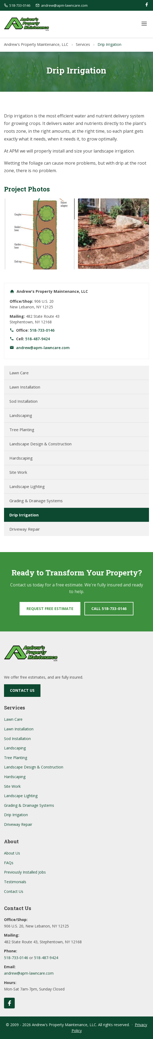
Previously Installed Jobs (25, 872)
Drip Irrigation (24, 514)
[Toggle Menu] (144, 24)
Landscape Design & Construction (40, 443)
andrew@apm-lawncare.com (43, 347)
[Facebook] (146, 5)
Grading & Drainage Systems (36, 500)
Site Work (18, 472)
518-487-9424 (37, 338)
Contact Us (22, 690)
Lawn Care (19, 372)
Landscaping (20, 415)
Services (83, 44)
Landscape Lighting (27, 486)
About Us (12, 853)
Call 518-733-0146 (108, 608)
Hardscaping (21, 458)
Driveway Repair (24, 529)
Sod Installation (23, 401)
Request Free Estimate (50, 608)
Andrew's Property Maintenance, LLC (36, 44)
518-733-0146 (42, 330)
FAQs (8, 862)
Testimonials (15, 881)
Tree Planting (21, 429)
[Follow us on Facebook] (9, 1003)
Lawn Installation (24, 387)
